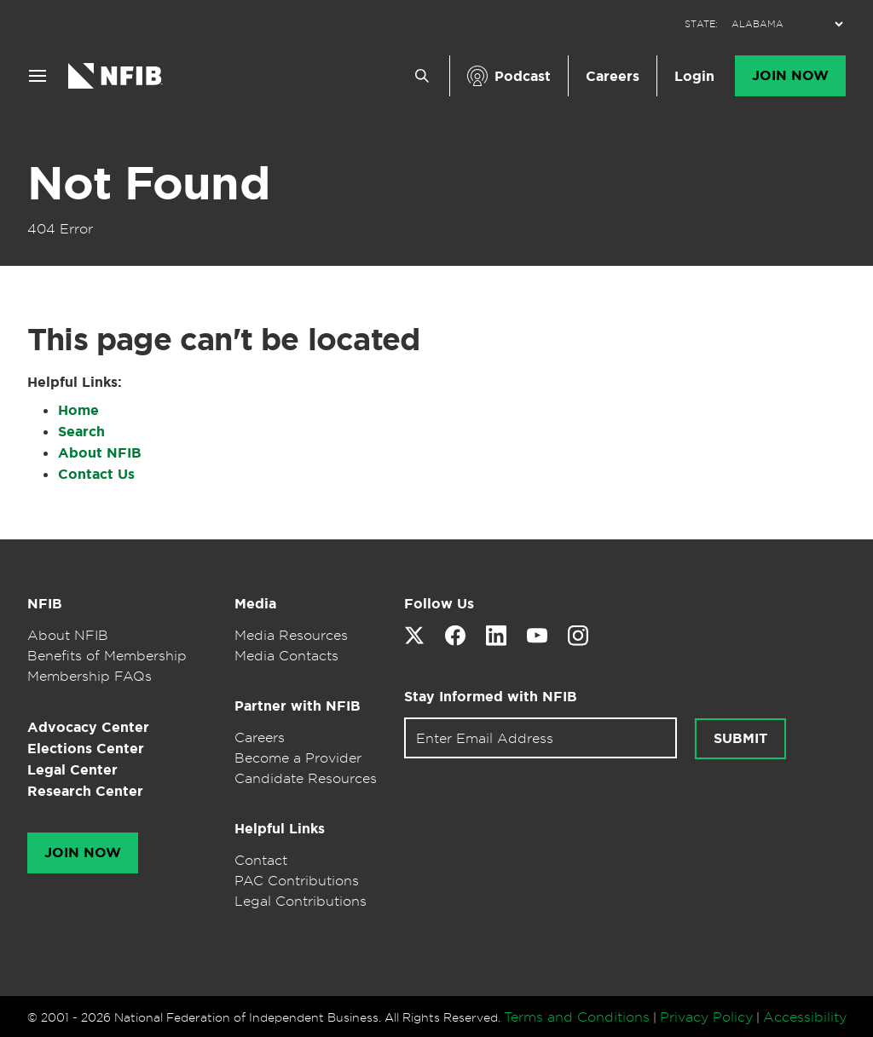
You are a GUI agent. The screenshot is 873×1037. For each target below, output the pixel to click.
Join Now (790, 76)
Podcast (522, 76)
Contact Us (96, 474)
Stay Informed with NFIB (490, 697)
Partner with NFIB (297, 706)
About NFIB (100, 453)
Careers (612, 76)
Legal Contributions (300, 900)
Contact (260, 859)
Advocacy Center (88, 727)
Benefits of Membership (107, 655)
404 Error (60, 228)
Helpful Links (279, 829)
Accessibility (805, 1016)
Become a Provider (297, 757)
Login (694, 76)
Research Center (85, 791)
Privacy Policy (706, 1016)
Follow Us (439, 604)
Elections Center (85, 749)
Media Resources (291, 634)
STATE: (701, 24)
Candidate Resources (305, 777)
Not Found (148, 183)
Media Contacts (286, 655)
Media (255, 604)
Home (78, 410)
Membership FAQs (89, 675)
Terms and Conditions (577, 1016)
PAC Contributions (296, 880)
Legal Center (72, 770)
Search (81, 432)
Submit (740, 739)
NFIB (44, 604)
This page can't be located (223, 339)
